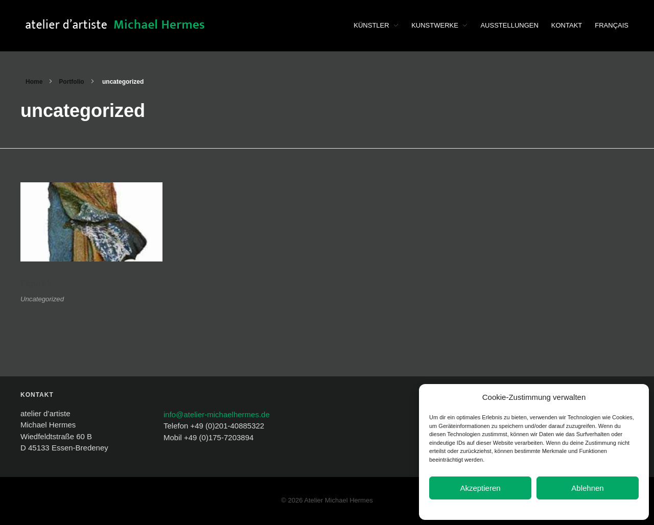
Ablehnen (587, 488)
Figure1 (35, 283)
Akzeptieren (480, 488)
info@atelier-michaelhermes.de (217, 414)
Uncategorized (42, 299)
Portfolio (71, 81)
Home (34, 81)
